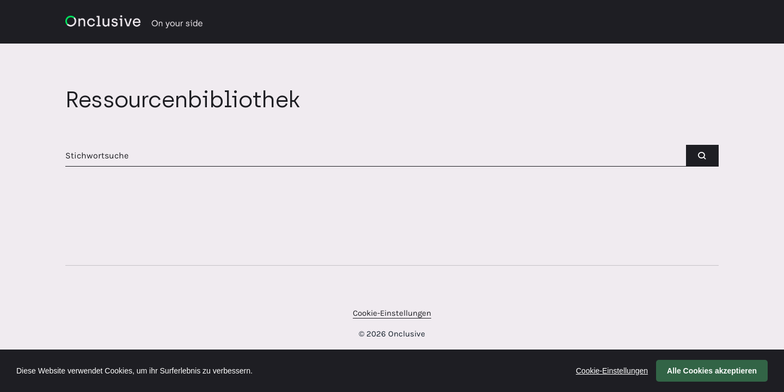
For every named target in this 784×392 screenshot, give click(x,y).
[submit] (702, 156)
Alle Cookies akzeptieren (712, 370)
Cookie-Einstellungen (392, 313)
